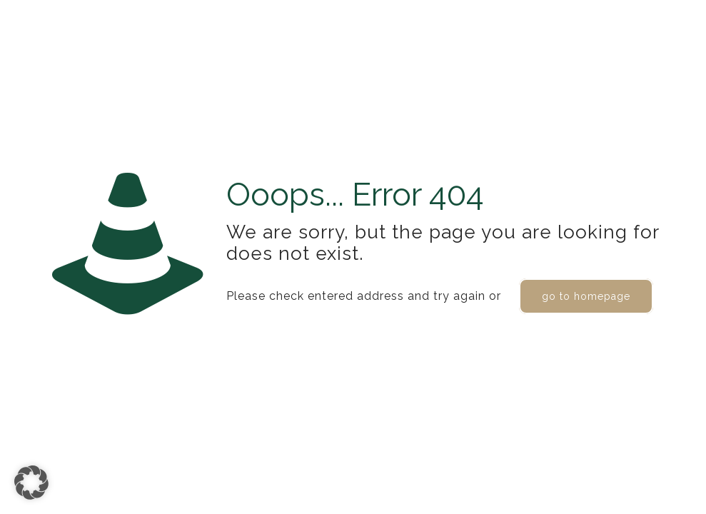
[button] (31, 482)
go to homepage (586, 296)
